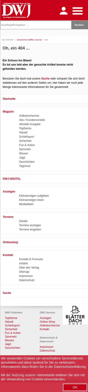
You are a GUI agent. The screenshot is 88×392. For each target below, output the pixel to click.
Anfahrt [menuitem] (23, 263)
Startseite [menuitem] (9, 98)
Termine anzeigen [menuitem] (30, 225)
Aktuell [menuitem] (23, 132)
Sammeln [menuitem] (25, 149)
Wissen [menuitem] (23, 153)
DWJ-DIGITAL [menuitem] (12, 178)
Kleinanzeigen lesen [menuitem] (31, 200)
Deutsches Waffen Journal (29, 40)
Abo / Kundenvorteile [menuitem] (32, 120)
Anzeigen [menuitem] (9, 191)
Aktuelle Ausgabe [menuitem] (30, 124)
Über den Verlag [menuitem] (29, 267)
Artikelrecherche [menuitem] (29, 115)
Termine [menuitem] (8, 217)
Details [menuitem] (23, 221)
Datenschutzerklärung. (70, 367)
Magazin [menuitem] (8, 111)
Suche (45, 78)
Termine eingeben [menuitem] (30, 229)
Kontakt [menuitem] (8, 255)
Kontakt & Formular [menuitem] (31, 259)
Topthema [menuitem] (25, 128)
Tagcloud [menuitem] (24, 166)
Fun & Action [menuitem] (27, 145)
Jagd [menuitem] (22, 157)
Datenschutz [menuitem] (27, 280)
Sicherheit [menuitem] (25, 141)
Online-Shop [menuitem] (47, 321)
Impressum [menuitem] (26, 276)
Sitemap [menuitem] (24, 271)
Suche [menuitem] (7, 293)
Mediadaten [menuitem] (26, 204)
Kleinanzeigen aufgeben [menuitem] (34, 195)
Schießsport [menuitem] (26, 136)
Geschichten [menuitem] (27, 161)
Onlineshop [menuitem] (10, 242)
